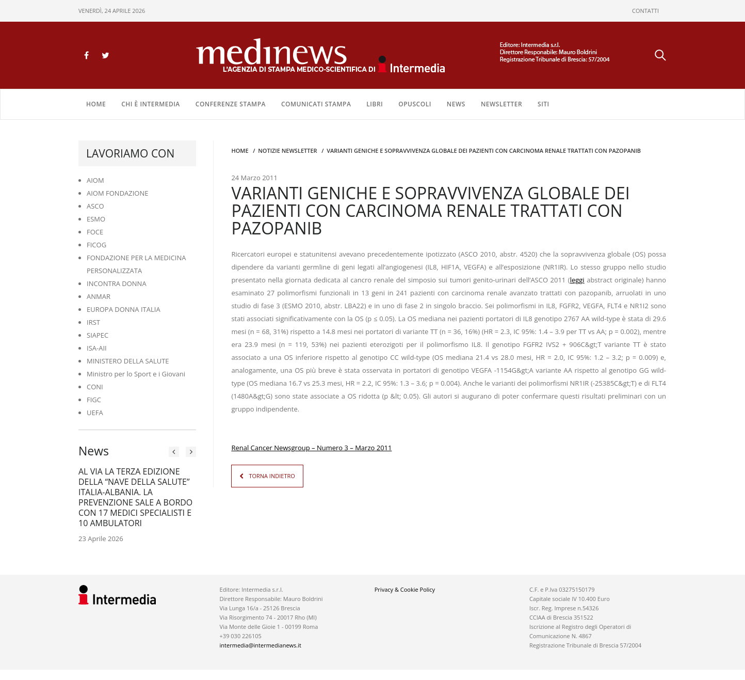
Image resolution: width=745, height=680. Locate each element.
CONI (95, 386)
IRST (93, 322)
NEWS (456, 104)
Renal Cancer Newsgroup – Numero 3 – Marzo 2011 (311, 447)
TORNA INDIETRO (272, 476)
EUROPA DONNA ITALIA (123, 309)
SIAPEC (97, 335)
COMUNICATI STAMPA (316, 104)
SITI (543, 104)
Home (96, 104)
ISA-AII (97, 348)
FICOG (96, 244)
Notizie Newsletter (287, 150)
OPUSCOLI (414, 104)
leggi (577, 279)
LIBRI (374, 104)
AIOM (95, 180)
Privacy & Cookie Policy (405, 589)
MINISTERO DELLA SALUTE (128, 361)
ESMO (96, 219)
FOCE (95, 231)
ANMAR (98, 296)
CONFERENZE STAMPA (231, 104)
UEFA (95, 412)
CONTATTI (645, 10)
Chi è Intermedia (150, 104)
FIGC (94, 399)
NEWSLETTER (501, 104)
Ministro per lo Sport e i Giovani (136, 373)
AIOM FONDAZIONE (118, 193)
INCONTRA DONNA (117, 283)
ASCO (95, 206)
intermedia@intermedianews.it (260, 645)
